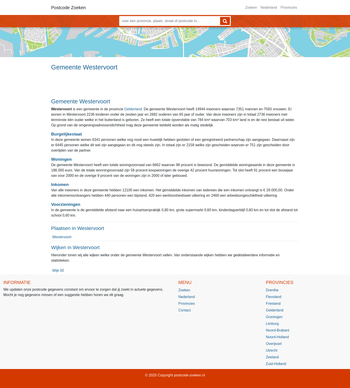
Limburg (272, 323)
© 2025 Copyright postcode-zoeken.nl (175, 375)
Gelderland (133, 109)
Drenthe (272, 290)
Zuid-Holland (276, 364)
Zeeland (272, 357)
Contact (184, 310)
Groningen (274, 317)
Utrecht (271, 350)
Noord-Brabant (277, 330)
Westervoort (61, 237)
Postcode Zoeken (68, 7)
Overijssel (273, 344)
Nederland (268, 7)
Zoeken (251, 7)
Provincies (289, 7)
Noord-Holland (277, 337)
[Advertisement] (175, 86)
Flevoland (273, 297)
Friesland (273, 303)
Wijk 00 (58, 270)
